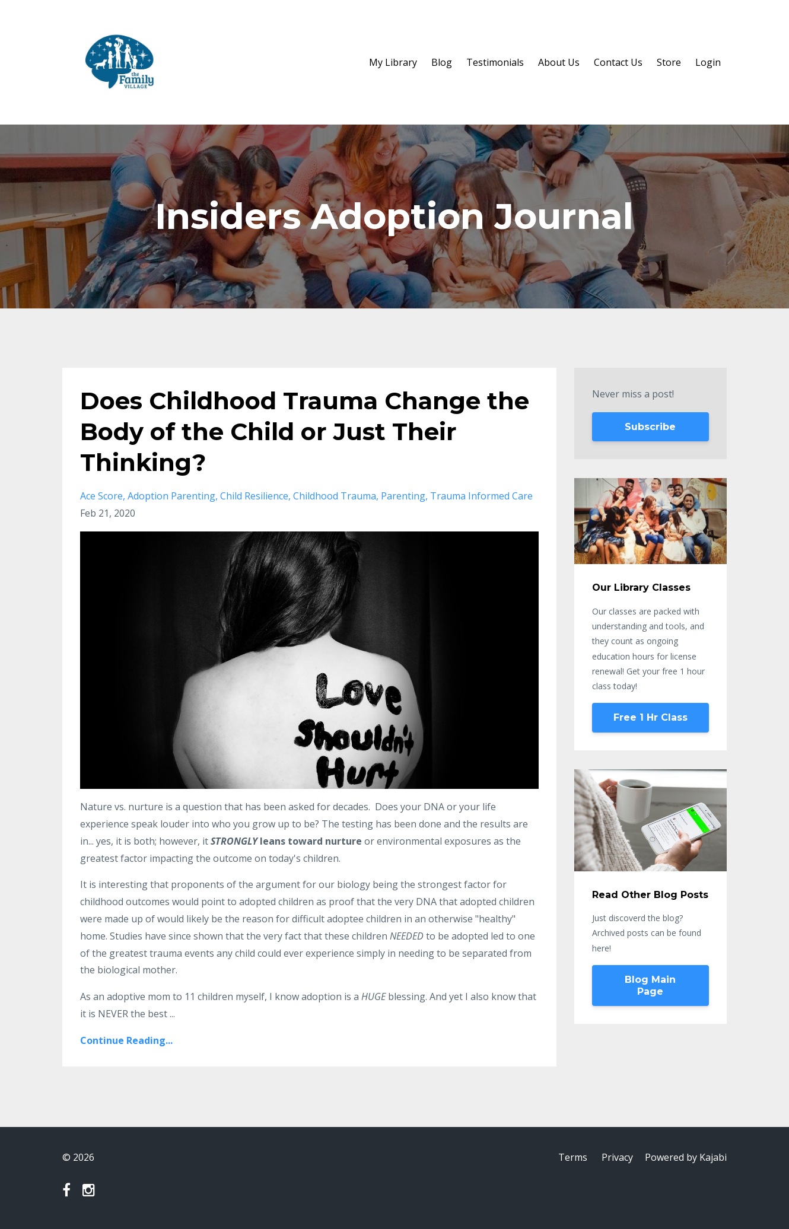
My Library (393, 62)
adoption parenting (171, 495)
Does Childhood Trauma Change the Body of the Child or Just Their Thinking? (304, 431)
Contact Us (618, 62)
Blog (441, 62)
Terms (572, 1157)
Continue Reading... (126, 1040)
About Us (559, 62)
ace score (101, 495)
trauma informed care (481, 495)
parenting (403, 495)
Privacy (617, 1157)
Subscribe (650, 426)
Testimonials (495, 62)
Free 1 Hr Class (650, 717)
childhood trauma (334, 495)
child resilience (254, 495)
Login (708, 62)
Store (669, 62)
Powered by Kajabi (686, 1157)
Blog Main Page (650, 985)
